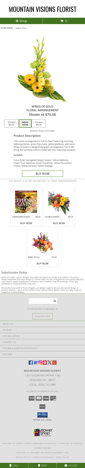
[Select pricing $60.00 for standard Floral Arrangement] (11, 123)
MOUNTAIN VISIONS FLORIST (42, 9)
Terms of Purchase (43, 457)
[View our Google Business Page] (35, 363)
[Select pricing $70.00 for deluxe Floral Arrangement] (25, 123)
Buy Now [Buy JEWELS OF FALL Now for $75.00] (43, 263)
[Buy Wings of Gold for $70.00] (42, 174)
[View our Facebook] (31, 363)
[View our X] (50, 363)
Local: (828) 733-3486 (42, 384)
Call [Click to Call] (14, 465)
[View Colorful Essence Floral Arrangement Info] (59, 201)
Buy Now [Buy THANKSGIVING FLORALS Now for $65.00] (26, 223)
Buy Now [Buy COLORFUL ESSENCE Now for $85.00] (59, 223)
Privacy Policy (23, 457)
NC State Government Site (54, 452)
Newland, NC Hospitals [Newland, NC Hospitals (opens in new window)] (46, 443)
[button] (42, 415)
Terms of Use (62, 457)
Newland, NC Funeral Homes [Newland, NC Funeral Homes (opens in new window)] (17, 443)
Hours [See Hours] (71, 465)
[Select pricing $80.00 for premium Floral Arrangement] (39, 123)
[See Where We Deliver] (43, 316)
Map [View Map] (42, 465)
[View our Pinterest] (45, 363)
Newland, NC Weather (28, 452)
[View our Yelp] (54, 363)
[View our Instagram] (40, 363)
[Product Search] (43, 301)
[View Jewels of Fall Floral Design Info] (42, 242)
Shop (21, 21)
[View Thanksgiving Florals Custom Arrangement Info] (26, 201)
